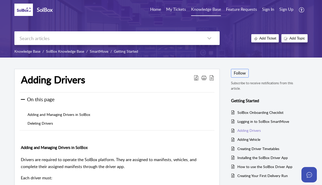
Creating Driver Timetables (258, 148)
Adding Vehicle (248, 139)
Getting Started (126, 51)
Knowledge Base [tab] (206, 9)
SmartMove (99, 51)
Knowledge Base (27, 51)
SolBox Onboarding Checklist (260, 112)
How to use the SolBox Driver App (264, 166)
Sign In (268, 9)
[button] (302, 10)
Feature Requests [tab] (241, 9)
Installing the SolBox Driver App (262, 157)
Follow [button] (240, 73)
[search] (106, 38)
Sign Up (286, 9)
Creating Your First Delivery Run (262, 175)
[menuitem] (268, 10)
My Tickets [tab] (176, 9)
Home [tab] (155, 9)
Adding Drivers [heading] (53, 80)
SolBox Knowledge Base (65, 51)
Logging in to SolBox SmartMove (263, 121)
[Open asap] (309, 174)
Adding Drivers (249, 130)
